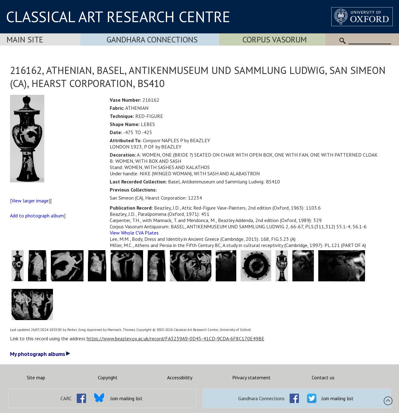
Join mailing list (126, 398)
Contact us (323, 377)
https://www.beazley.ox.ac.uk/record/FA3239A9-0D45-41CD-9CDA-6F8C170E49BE (175, 338)
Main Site (25, 39)
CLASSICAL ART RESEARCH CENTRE (118, 16)
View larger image (30, 200)
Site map (36, 377)
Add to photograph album (37, 215)
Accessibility (179, 377)
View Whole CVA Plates (134, 233)
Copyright (108, 377)
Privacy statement (251, 377)
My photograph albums (40, 353)
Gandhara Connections (152, 39)
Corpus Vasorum (275, 39)
